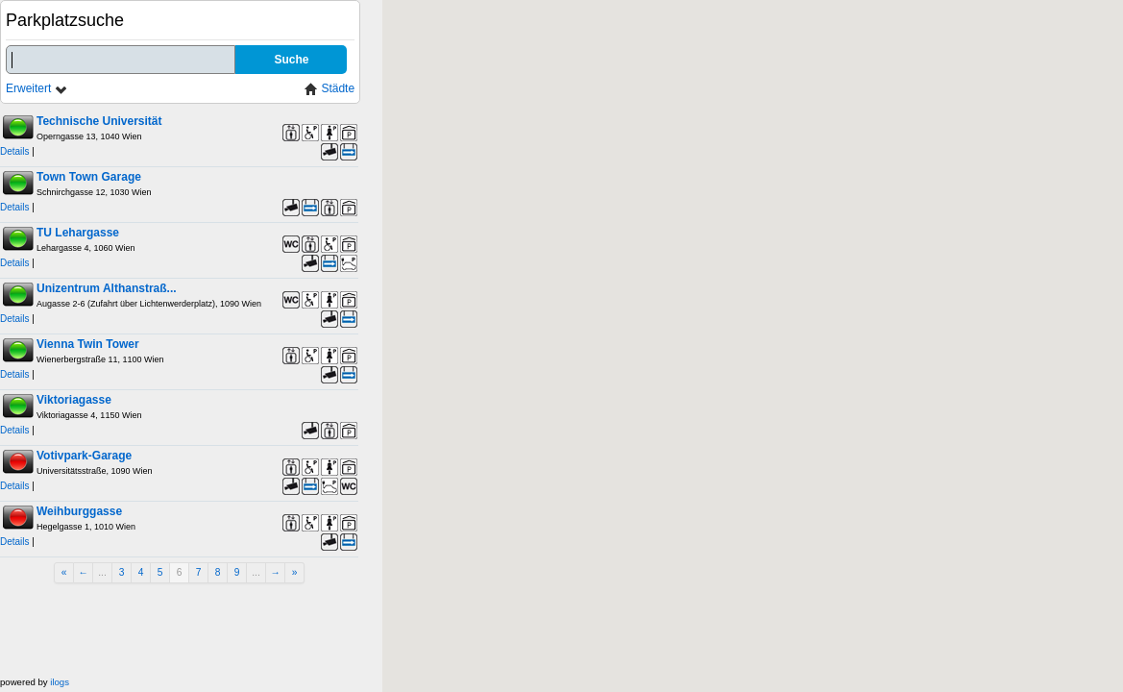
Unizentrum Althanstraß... (107, 288)
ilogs (59, 682)
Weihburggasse (79, 511)
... (102, 572)
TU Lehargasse (78, 232)
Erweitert (37, 89)
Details (15, 151)
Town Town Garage (89, 177)
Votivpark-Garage (84, 455)
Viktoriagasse (74, 400)
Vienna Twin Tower (88, 344)
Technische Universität (99, 121)
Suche (291, 59)
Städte (329, 89)
